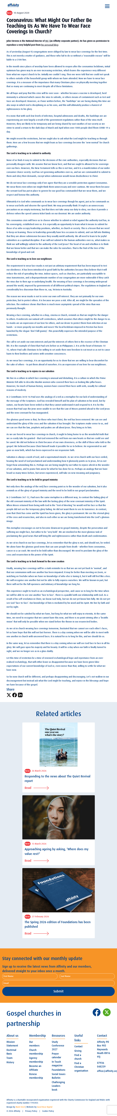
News (9, 13)
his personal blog (49, 45)
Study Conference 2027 (58, 1046)
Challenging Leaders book (58, 1086)
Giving (77, 1050)
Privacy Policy (31, 1111)
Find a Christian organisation (81, 1067)
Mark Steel (20, 1107)
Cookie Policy (48, 1111)
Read (37, 788)
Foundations (58, 1069)
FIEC (47, 41)
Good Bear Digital (44, 1107)
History (10, 1062)
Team (9, 1058)
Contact (78, 1046)
